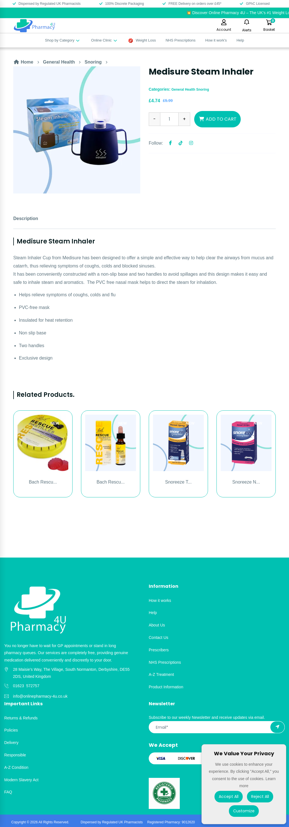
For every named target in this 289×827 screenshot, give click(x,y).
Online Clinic (104, 40)
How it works (160, 600)
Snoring (93, 62)
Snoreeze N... (246, 482)
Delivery (11, 742)
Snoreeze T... (178, 482)
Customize (244, 811)
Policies (11, 730)
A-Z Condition (16, 767)
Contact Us (158, 637)
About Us (157, 625)
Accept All (228, 796)
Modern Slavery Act (21, 780)
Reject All (260, 796)
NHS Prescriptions (181, 40)
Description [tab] (25, 218)
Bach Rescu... (43, 482)
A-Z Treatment (161, 674)
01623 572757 (26, 686)
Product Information (166, 687)
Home (23, 62)
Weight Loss (142, 40)
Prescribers (159, 650)
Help (240, 40)
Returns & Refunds (21, 718)
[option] (76, 129)
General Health (59, 62)
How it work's (216, 40)
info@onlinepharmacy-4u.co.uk (40, 696)
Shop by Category (62, 40)
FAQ (8, 792)
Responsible (15, 755)
